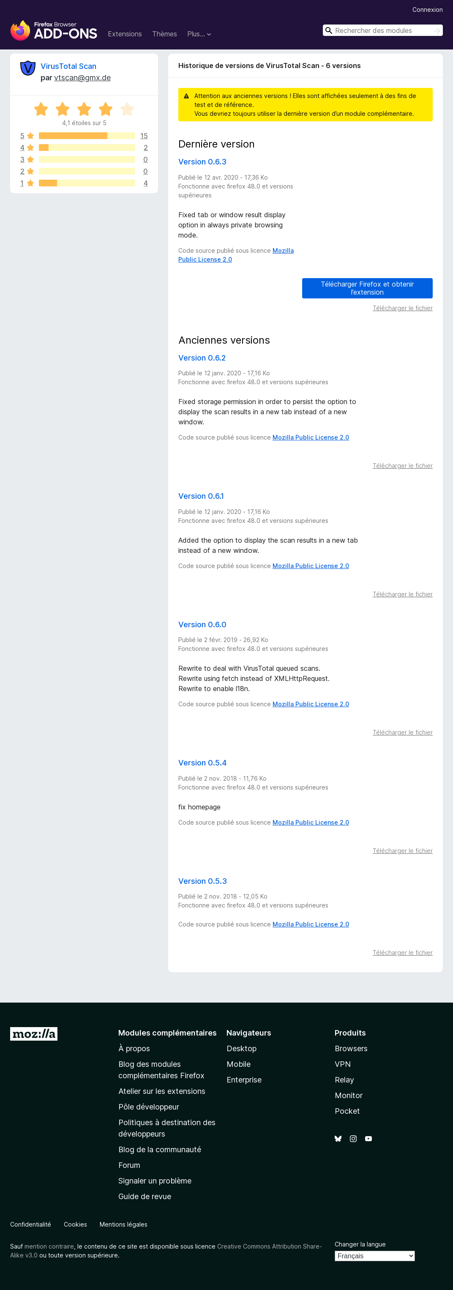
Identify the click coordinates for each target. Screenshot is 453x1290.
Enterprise (244, 1079)
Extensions (125, 34)
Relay (344, 1079)
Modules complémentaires (167, 1032)
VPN (343, 1064)
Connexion (427, 9)
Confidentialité (30, 1224)
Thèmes (164, 34)
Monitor (349, 1095)
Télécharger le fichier (403, 308)
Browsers (351, 1048)
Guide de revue (144, 1196)
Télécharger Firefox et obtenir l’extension (367, 288)
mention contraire (49, 1246)
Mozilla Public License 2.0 (311, 437)
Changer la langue (360, 1244)
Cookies (75, 1224)
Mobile (238, 1064)
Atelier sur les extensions (161, 1091)
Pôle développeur (148, 1106)
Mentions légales (123, 1224)
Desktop (241, 1048)
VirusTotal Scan (68, 66)
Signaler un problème (154, 1180)
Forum (129, 1165)
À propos (134, 1048)
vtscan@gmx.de (82, 77)
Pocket (347, 1111)
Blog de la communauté (159, 1149)
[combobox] (383, 30)
